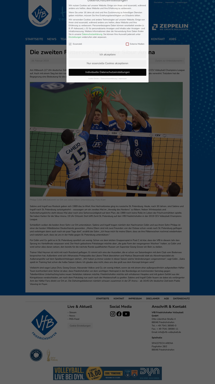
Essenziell (75, 16)
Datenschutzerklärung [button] (109, 51)
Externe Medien (135, 16)
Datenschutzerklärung (92, 6)
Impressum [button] (123, 51)
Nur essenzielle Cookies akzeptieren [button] (107, 35)
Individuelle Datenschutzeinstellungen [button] (107, 44)
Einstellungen (75, 9)
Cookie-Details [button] (93, 51)
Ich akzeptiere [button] (108, 26)
